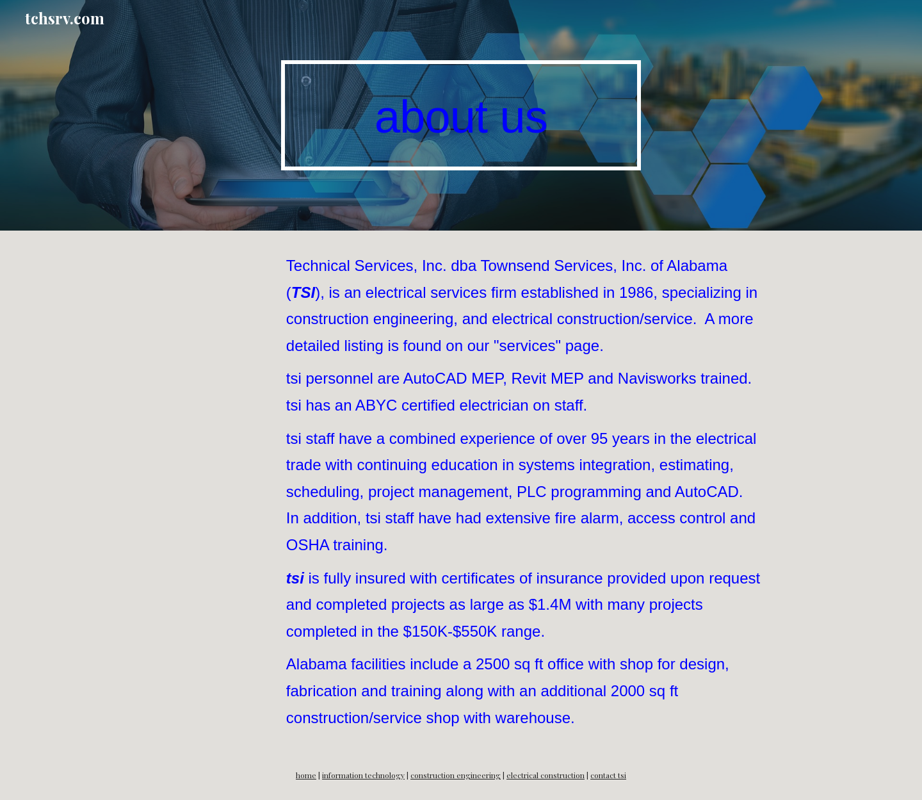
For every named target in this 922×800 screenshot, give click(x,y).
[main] (461, 115)
